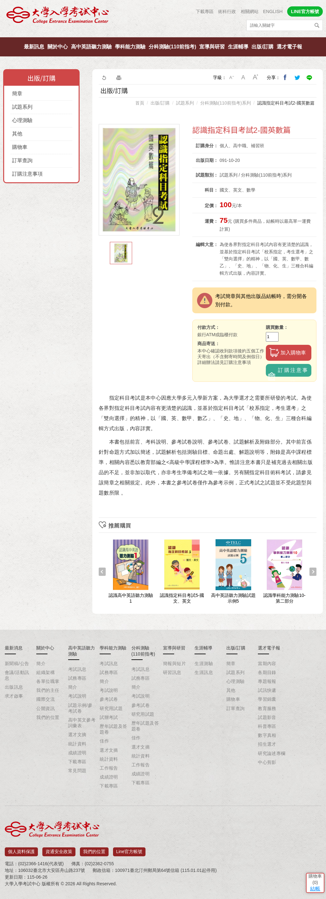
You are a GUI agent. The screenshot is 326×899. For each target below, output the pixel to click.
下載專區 (205, 11)
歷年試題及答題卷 (113, 729)
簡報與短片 (174, 663)
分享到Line (309, 77)
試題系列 (22, 107)
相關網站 (250, 11)
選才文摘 (77, 734)
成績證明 (77, 752)
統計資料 (77, 743)
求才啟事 (14, 696)
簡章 (17, 93)
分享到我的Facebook (285, 77)
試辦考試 (109, 717)
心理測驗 (22, 120)
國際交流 (45, 699)
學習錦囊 (267, 699)
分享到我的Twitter (297, 77)
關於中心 (57, 46)
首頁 (139, 102)
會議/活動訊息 (17, 675)
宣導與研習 (212, 46)
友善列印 (119, 77)
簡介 (41, 663)
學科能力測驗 (130, 46)
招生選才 (267, 744)
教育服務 (267, 708)
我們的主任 (47, 690)
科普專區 (267, 726)
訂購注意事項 (27, 174)
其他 (17, 133)
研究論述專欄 (272, 753)
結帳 (312, 852)
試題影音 (267, 717)
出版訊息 (14, 687)
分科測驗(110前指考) (172, 46)
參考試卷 (109, 699)
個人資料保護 (21, 849)
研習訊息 (172, 672)
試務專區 (77, 678)
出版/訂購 (262, 46)
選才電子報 (289, 46)
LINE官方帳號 (305, 11)
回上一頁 (104, 77)
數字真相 (267, 735)
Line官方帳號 (129, 849)
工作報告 (109, 768)
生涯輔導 (238, 46)
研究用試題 (111, 708)
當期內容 (267, 663)
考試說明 (77, 696)
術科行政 (227, 11)
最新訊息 (34, 46)
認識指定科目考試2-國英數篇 (286, 102)
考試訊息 (77, 669)
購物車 (19, 147)
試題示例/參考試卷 (80, 708)
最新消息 (14, 647)
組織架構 (45, 672)
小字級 (231, 77)
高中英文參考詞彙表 (82, 722)
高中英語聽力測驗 (91, 46)
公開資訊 (45, 708)
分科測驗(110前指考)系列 (225, 102)
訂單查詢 (22, 160)
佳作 (104, 740)
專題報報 (267, 681)
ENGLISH (272, 11)
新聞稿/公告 (17, 663)
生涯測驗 (204, 663)
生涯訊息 (204, 672)
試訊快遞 (267, 690)
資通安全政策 (59, 849)
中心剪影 (267, 762)
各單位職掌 (47, 681)
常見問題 (77, 770)
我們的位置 (47, 717)
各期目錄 (267, 672)
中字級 (243, 77)
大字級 (256, 77)
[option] (139, 179)
